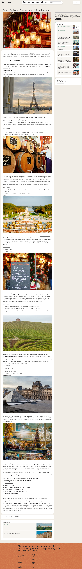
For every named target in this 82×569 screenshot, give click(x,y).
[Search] (56, 2)
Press (33, 560)
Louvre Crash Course (10, 418)
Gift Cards (19, 558)
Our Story (33, 555)
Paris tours (48, 472)
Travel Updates (20, 566)
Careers (33, 559)
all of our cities (34, 478)
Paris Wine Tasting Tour (10, 177)
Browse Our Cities (60, 83)
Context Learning (27, 506)
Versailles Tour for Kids (10, 242)
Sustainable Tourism (35, 558)
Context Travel (6, 498)
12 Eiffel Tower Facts (9, 485)
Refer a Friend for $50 (21, 555)
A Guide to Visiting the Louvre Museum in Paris (16, 491)
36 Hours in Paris (9, 483)
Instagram (33, 566)
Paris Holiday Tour (16, 294)
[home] (7, 3)
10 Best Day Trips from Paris (11, 493)
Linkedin (33, 567)
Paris (46, 64)
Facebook (33, 563)
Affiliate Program (21, 556)
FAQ (18, 564)
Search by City (58, 19)
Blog (18, 563)
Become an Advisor (21, 567)
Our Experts (34, 556)
